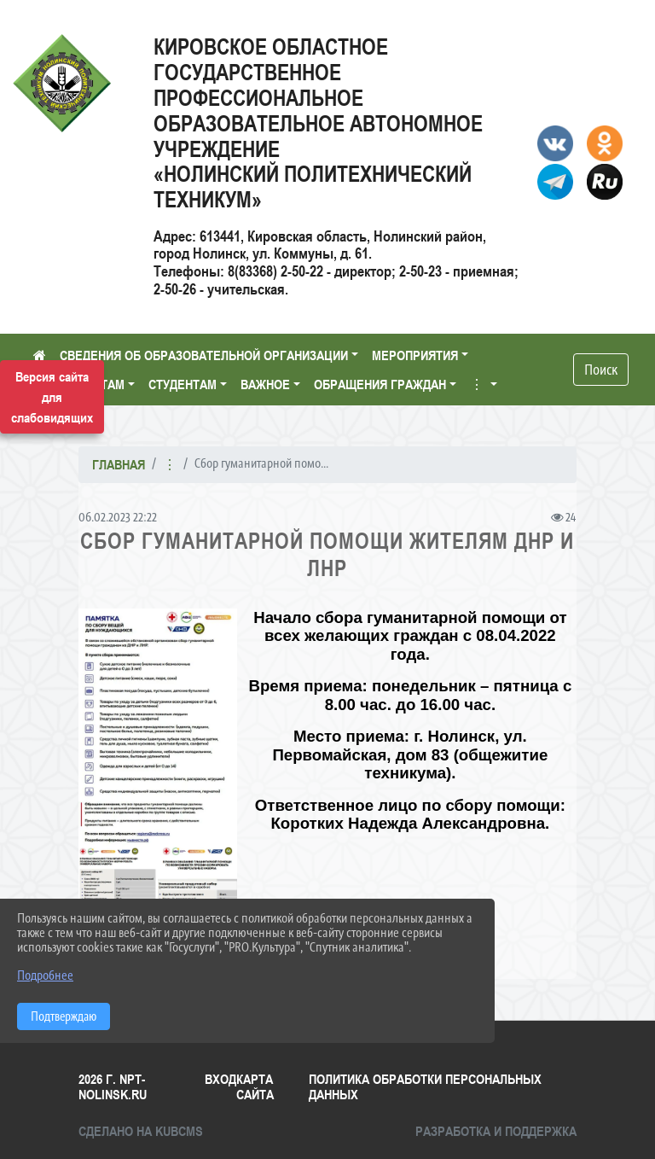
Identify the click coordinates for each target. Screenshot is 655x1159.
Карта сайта (255, 1087)
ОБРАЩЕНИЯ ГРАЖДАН (380, 384)
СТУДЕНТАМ (182, 384)
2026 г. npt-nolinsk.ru (112, 1087)
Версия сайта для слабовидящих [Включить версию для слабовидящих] (52, 397)
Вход (220, 1078)
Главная (118, 464)
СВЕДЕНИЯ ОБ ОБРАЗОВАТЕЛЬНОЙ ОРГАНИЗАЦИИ (204, 355)
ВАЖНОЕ (265, 384)
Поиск (600, 369)
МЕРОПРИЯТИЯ (415, 355)
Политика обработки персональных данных (425, 1087)
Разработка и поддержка (496, 1130)
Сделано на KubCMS (140, 1130)
